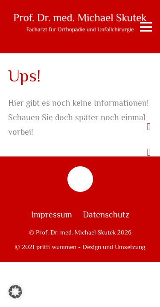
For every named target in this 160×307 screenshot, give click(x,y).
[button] (15, 291)
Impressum (51, 215)
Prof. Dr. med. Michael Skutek (76, 232)
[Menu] (146, 27)
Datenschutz (106, 215)
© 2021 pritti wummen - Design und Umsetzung (80, 246)
